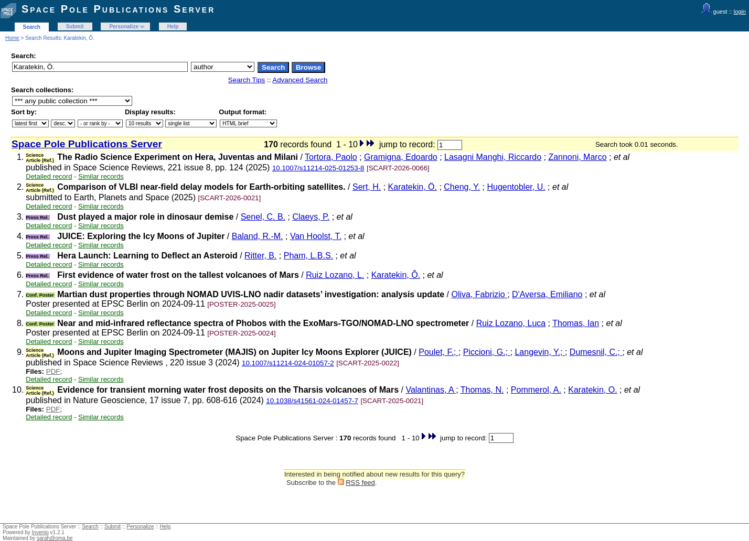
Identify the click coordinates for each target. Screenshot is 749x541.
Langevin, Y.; (540, 352)
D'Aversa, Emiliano (547, 294)
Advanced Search (299, 80)
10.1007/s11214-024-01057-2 (288, 363)
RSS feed (360, 482)
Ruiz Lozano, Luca (511, 323)
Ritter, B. (260, 255)
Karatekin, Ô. (395, 274)
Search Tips (246, 80)
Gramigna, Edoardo (400, 157)
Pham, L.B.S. (308, 255)
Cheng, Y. (462, 186)
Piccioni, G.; (486, 352)
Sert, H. (366, 186)
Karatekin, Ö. (412, 186)
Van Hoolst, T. (315, 236)
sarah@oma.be (55, 538)
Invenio (40, 532)
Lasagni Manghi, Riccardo (492, 157)
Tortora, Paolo (331, 157)
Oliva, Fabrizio (479, 294)
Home (12, 38)
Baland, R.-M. (257, 236)
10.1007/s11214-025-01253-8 (318, 168)
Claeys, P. (310, 216)
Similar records (101, 176)
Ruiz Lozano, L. (335, 274)
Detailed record (49, 176)
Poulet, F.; (438, 352)
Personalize (123, 26)
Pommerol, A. (536, 389)
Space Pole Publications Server (118, 9)
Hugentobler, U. (516, 186)
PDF (53, 371)
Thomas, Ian (575, 323)
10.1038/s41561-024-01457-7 (312, 401)
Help (173, 26)
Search (31, 27)
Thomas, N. (482, 389)
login (740, 11)
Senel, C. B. (263, 216)
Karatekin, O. (592, 389)
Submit (75, 26)
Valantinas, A (430, 389)
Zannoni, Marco (577, 157)
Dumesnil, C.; (596, 352)
